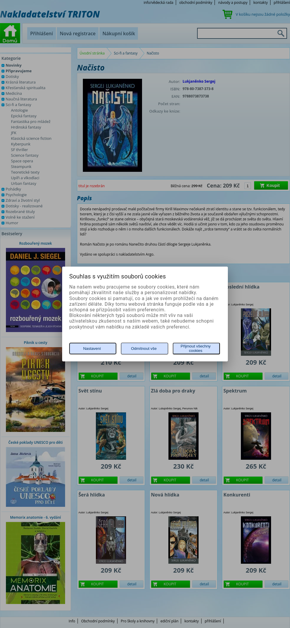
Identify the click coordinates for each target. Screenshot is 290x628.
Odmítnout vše (144, 348)
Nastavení (92, 348)
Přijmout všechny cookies (195, 348)
